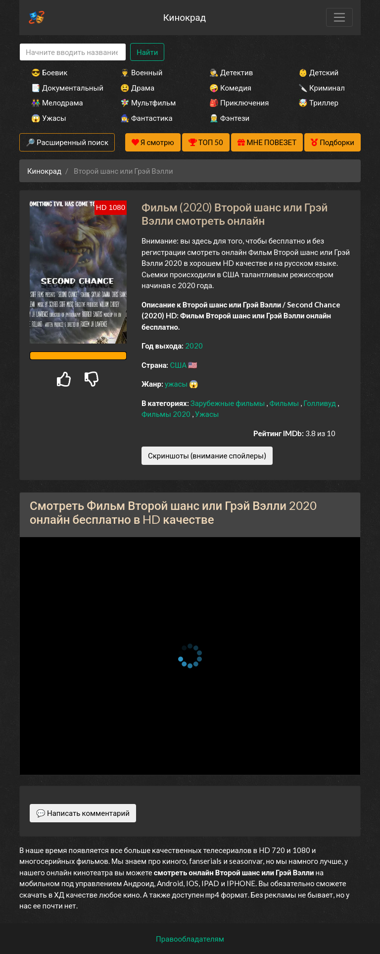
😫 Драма (137, 87)
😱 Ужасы (48, 117)
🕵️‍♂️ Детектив (231, 72)
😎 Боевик (49, 72)
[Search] (72, 52)
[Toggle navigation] (339, 17)
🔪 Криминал (321, 87)
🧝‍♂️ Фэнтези (229, 117)
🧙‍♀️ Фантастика (146, 117)
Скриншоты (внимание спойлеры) (207, 455)
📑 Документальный (62, 87)
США (179, 364)
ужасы (177, 383)
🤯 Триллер (318, 102)
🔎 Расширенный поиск (67, 142)
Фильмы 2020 (167, 413)
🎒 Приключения (239, 102)
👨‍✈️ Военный (141, 72)
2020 (194, 345)
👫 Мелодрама (57, 102)
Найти (147, 52)
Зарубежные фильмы (228, 403)
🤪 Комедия (230, 87)
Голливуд (320, 403)
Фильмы (284, 403)
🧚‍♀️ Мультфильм (148, 102)
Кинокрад (184, 17)
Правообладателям (190, 938)
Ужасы (207, 413)
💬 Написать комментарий (83, 812)
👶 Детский (318, 72)
